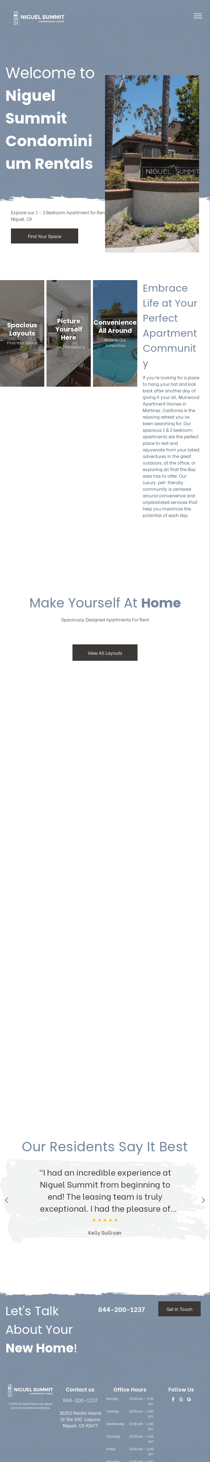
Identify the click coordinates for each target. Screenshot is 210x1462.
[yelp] (181, 1400)
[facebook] (173, 1400)
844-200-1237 (80, 1400)
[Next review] (203, 1200)
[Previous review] (6, 1200)
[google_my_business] (189, 1400)
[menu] (198, 16)
